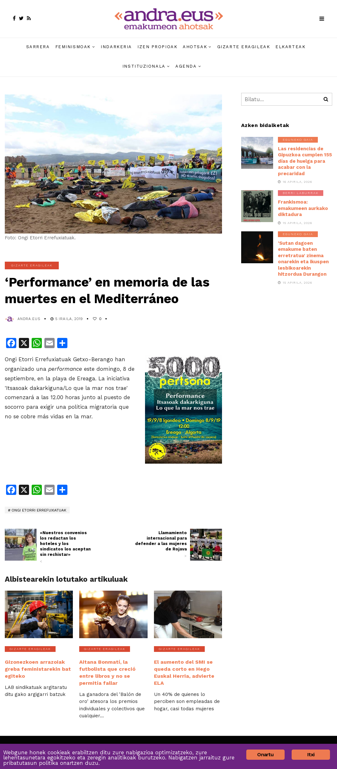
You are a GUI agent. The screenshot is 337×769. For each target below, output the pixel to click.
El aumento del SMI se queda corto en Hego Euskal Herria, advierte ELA (184, 671)
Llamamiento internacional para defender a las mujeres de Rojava (161, 544)
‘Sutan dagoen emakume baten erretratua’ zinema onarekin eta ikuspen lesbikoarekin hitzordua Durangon (303, 258)
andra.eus (29, 319)
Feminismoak (73, 46)
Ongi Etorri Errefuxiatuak (38, 510)
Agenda (185, 66)
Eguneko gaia (298, 139)
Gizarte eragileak (243, 46)
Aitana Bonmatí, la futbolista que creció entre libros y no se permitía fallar (107, 671)
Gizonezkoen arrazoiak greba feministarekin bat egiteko (37, 668)
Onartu (265, 754)
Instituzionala (143, 66)
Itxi (311, 754)
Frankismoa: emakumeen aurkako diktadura (303, 208)
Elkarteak (290, 46)
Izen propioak (157, 46)
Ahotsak (195, 46)
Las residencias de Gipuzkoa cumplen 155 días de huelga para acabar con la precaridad (305, 161)
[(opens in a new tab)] (21, 545)
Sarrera (38, 46)
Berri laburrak (300, 193)
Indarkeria (116, 46)
